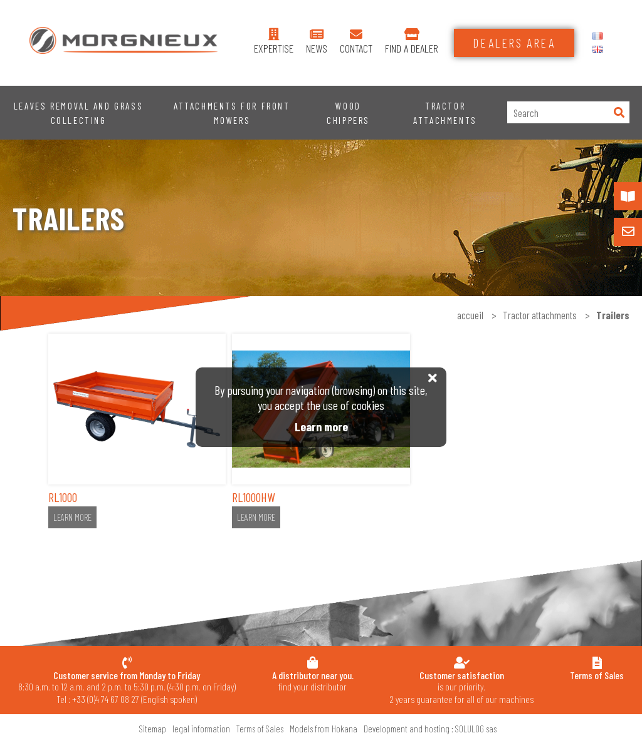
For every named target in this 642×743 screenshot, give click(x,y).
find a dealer (411, 48)
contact (356, 48)
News (316, 48)
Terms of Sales (259, 728)
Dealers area (514, 42)
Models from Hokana (323, 728)
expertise (273, 48)
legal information (201, 728)
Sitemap (152, 728)
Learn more (72, 517)
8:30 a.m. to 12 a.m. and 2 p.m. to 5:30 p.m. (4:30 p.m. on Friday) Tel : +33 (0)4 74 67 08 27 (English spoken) (127, 687)
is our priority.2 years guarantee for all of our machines (461, 687)
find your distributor (313, 680)
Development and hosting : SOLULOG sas (430, 728)
